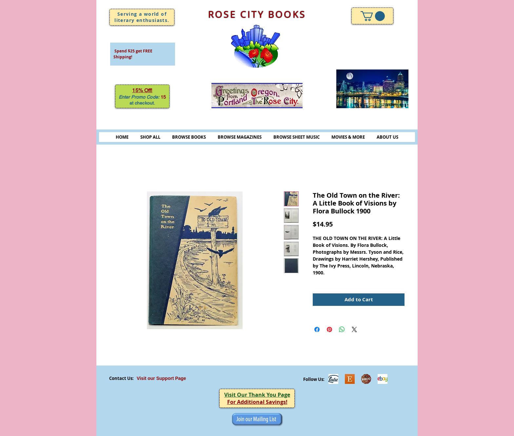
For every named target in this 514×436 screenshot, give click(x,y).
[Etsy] (350, 379)
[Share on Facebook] (317, 329)
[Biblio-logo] (366, 379)
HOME (122, 137)
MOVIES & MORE (348, 137)
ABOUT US (387, 137)
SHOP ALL (150, 137)
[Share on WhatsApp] (342, 329)
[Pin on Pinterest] (329, 329)
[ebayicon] (382, 379)
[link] (373, 16)
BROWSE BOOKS (189, 137)
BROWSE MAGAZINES (240, 137)
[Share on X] (354, 329)
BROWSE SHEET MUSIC (296, 137)
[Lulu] (333, 379)
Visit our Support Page (161, 378)
